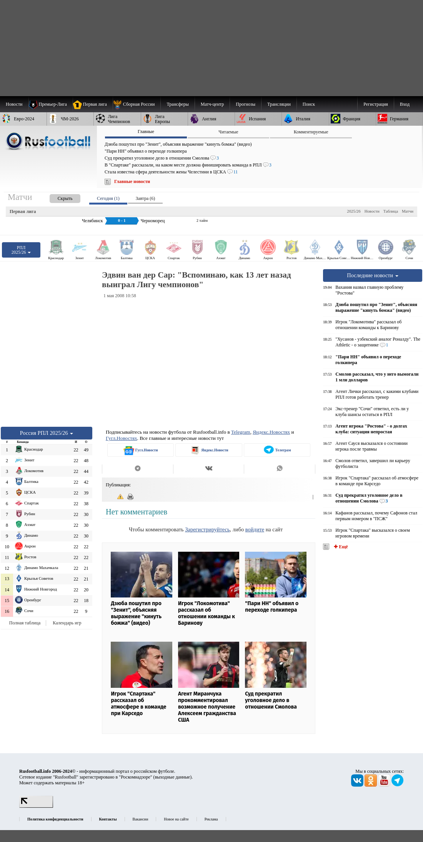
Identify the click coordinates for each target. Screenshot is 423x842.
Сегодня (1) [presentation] (108, 198)
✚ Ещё (340, 546)
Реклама (211, 819)
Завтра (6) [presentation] (145, 198)
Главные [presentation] (146, 131)
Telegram (240, 432)
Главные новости (132, 181)
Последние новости (372, 275)
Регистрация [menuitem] (375, 104)
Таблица (390, 211)
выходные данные (172, 777)
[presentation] (57, 197)
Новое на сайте (176, 819)
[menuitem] (137, 104)
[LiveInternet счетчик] (36, 806)
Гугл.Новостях (121, 438)
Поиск (309, 104)
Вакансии (140, 819)
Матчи (407, 211)
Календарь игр (67, 623)
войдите (254, 529)
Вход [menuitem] (405, 104)
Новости (372, 211)
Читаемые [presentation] (228, 132)
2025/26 (353, 211)
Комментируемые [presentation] (311, 132)
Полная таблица (24, 623)
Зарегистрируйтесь (207, 529)
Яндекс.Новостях (271, 432)
